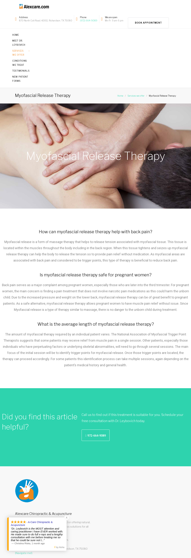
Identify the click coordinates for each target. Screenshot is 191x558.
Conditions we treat (105, 34)
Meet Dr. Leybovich (40, 34)
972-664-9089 (127, 549)
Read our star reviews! (29, 492)
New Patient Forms (162, 34)
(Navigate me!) (23, 506)
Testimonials (134, 34)
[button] (96, 388)
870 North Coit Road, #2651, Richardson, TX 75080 (45, 20)
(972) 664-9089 (88, 20)
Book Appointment (148, 18)
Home (18, 34)
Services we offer (71, 34)
